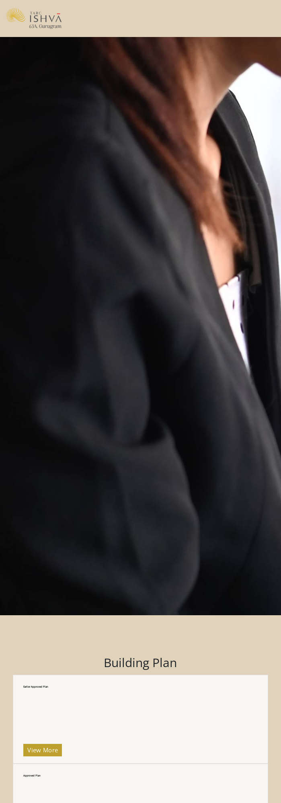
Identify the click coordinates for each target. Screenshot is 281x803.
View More (42, 750)
